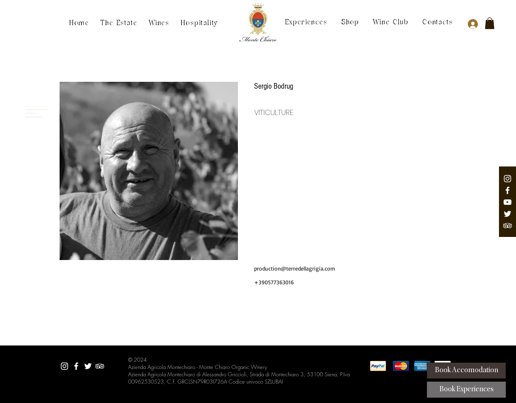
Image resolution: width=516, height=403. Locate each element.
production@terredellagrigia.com (294, 268)
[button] (490, 23)
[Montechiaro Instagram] (507, 178)
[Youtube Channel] (507, 202)
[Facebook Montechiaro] (507, 190)
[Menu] (37, 81)
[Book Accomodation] (466, 370)
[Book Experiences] (466, 390)
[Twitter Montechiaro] (507, 214)
